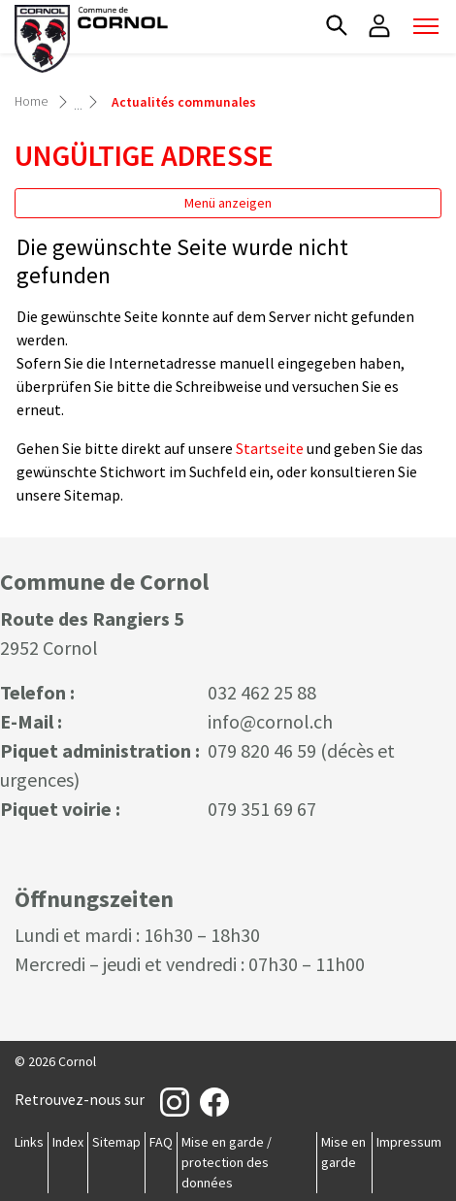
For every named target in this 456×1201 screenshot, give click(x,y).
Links (29, 1142)
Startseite (270, 448)
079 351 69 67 (262, 808)
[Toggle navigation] (425, 26)
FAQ (161, 1142)
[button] (336, 25)
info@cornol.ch (270, 721)
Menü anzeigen (228, 202)
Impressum (408, 1142)
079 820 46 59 (262, 750)
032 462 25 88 (262, 692)
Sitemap (116, 1142)
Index (67, 1142)
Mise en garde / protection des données (226, 1162)
